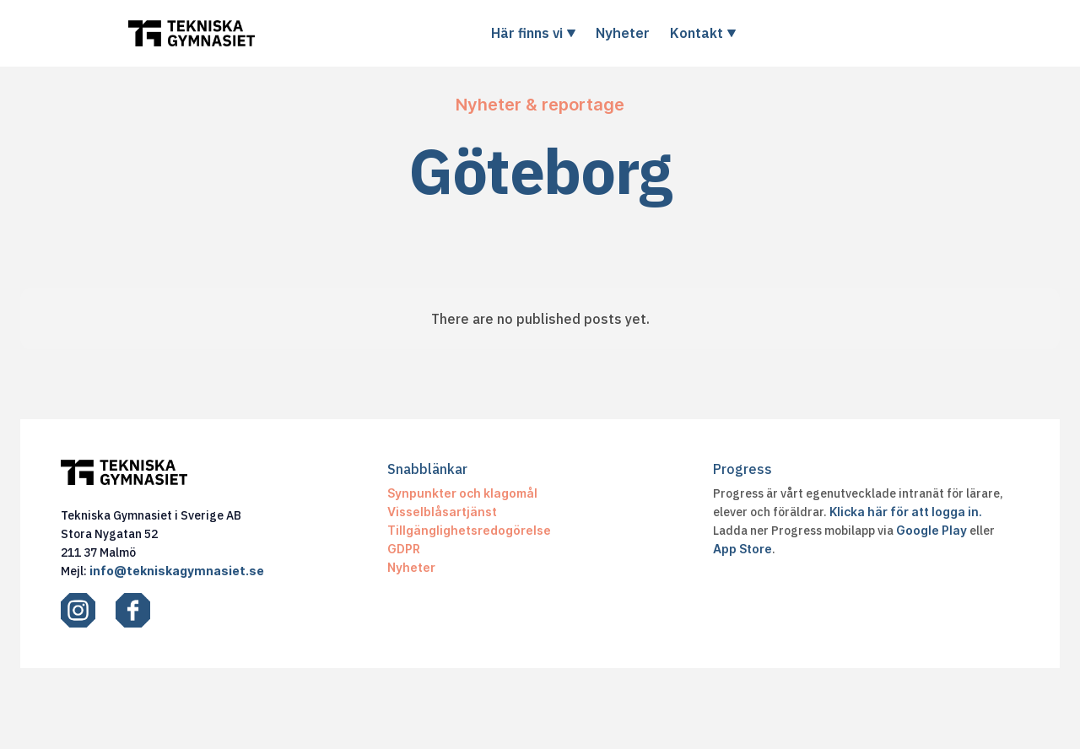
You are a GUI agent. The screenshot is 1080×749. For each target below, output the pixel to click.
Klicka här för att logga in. (905, 511)
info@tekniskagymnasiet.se (176, 570)
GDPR (403, 549)
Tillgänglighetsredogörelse (469, 530)
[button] (533, 33)
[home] (191, 33)
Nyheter (623, 32)
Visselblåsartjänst (442, 511)
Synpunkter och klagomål (462, 493)
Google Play (931, 530)
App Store (742, 549)
